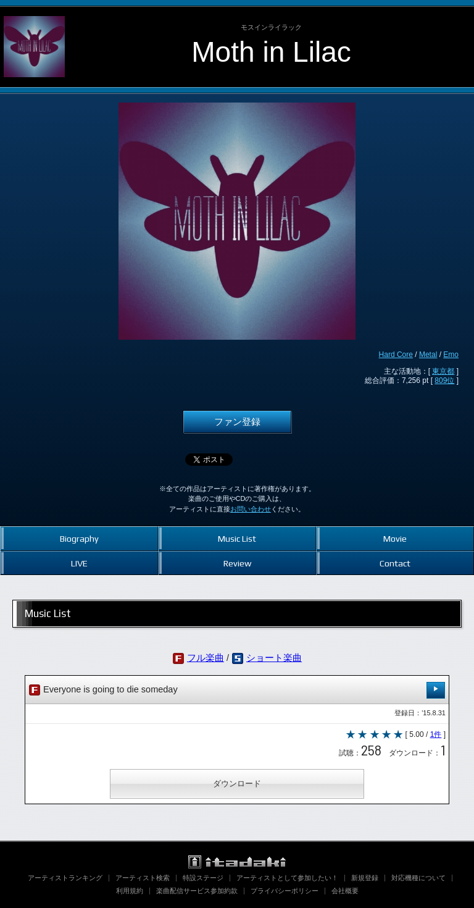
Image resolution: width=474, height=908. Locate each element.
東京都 (443, 371)
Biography (79, 538)
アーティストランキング (65, 877)
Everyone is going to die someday (237, 690)
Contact (395, 563)
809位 (444, 380)
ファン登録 (237, 422)
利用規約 (129, 890)
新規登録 (364, 877)
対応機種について (418, 877)
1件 (436, 734)
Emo (451, 354)
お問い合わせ (250, 509)
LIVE (79, 563)
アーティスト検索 (142, 877)
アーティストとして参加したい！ (287, 877)
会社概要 (345, 890)
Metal (428, 354)
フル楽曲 (205, 658)
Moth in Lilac (271, 52)
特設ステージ (203, 877)
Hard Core (396, 354)
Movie (395, 538)
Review (237, 563)
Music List (237, 538)
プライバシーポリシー (284, 890)
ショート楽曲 (274, 658)
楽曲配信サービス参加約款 (197, 890)
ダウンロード (237, 783)
